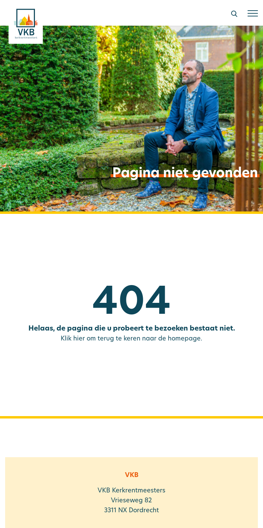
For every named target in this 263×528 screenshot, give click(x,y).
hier (79, 339)
